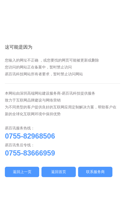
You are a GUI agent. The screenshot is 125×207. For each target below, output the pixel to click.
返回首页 (58, 172)
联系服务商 (95, 172)
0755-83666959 (30, 153)
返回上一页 (22, 172)
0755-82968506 (30, 136)
